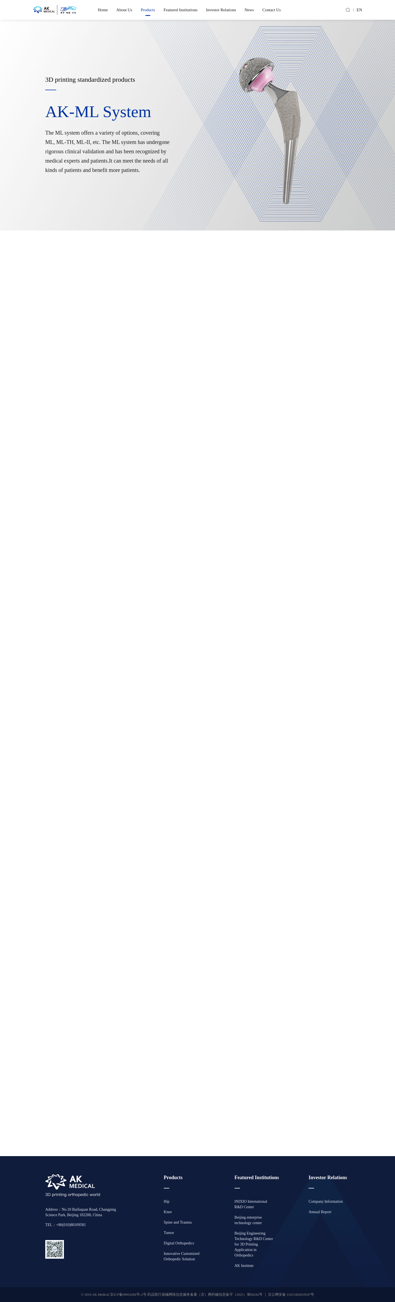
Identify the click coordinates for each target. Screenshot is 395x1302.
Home (103, 10)
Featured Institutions (180, 10)
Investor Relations (221, 10)
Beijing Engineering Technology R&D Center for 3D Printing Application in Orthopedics (254, 1244)
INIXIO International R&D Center (251, 1204)
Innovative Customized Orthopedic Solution (181, 1256)
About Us (124, 10)
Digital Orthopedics (179, 1243)
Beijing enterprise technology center (248, 1220)
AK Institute (244, 1266)
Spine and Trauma (178, 1222)
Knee (168, 1212)
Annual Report (320, 1212)
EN (359, 10)
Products (148, 10)
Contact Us (271, 10)
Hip (167, 1201)
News (249, 10)
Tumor (169, 1233)
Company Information (326, 1201)
